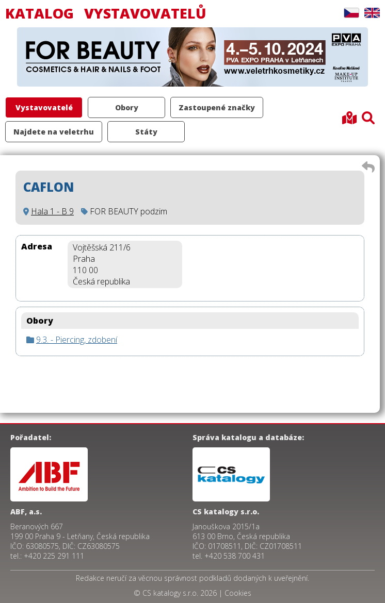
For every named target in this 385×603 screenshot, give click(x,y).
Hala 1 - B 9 (52, 211)
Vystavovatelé (44, 107)
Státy (146, 132)
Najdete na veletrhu (53, 132)
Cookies (237, 593)
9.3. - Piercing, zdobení (76, 339)
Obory (126, 107)
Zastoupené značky (217, 107)
